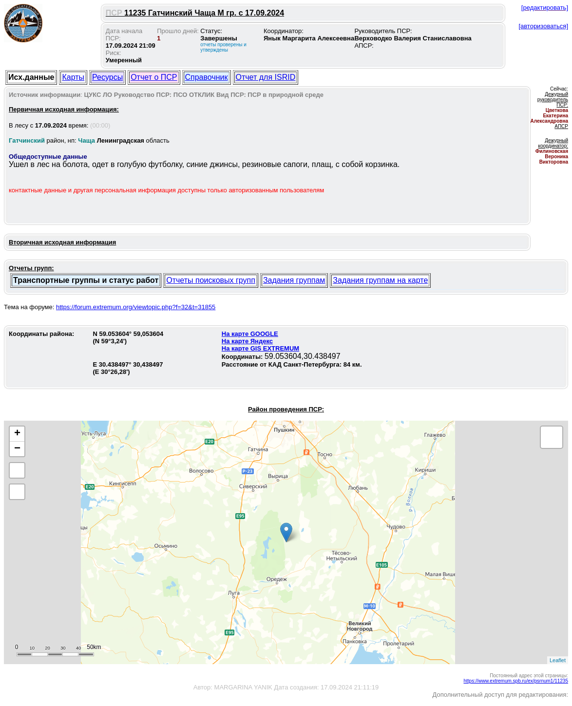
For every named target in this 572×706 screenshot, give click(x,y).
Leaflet (558, 660)
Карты (73, 77)
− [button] (17, 449)
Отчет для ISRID (266, 77)
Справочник (206, 77)
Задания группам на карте (380, 280)
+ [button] (17, 434)
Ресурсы (107, 77)
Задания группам (294, 280)
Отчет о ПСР (154, 77)
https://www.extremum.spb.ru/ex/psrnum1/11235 (515, 681)
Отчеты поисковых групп (210, 280)
